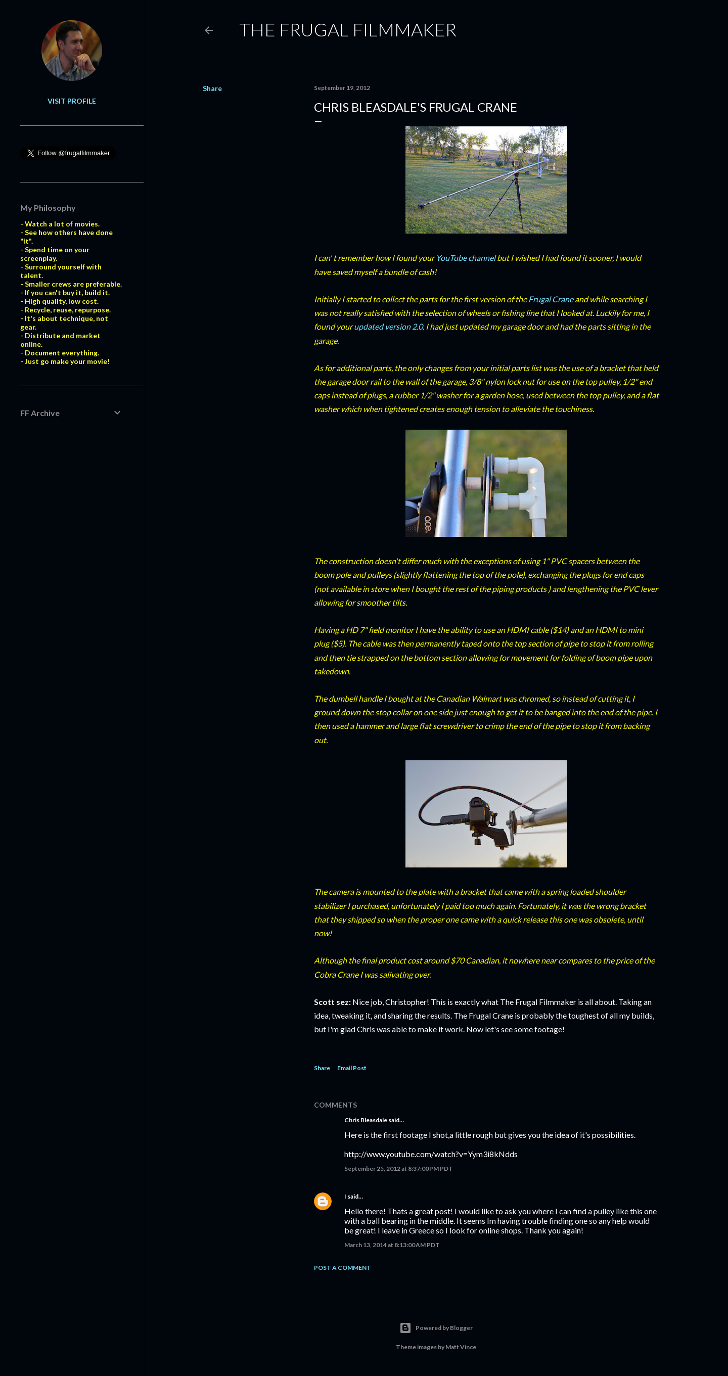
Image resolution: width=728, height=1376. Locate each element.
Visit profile (72, 101)
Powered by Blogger (436, 1328)
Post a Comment (342, 1267)
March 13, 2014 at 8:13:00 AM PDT (392, 1245)
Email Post (352, 1068)
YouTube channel (465, 257)
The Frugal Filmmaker (348, 29)
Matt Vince (460, 1347)
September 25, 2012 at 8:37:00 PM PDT (398, 1168)
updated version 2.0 (388, 326)
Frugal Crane (550, 299)
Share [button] (212, 88)
